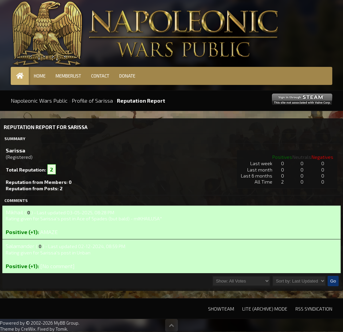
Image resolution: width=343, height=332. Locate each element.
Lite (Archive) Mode (264, 309)
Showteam (221, 309)
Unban (83, 252)
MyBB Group (66, 323)
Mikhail (14, 212)
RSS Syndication (313, 309)
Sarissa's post (55, 218)
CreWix (28, 329)
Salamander (20, 246)
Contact (100, 76)
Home (40, 76)
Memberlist (68, 76)
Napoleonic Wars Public (39, 100)
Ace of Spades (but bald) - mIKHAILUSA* (119, 218)
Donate (127, 76)
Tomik (61, 329)
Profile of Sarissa (92, 100)
